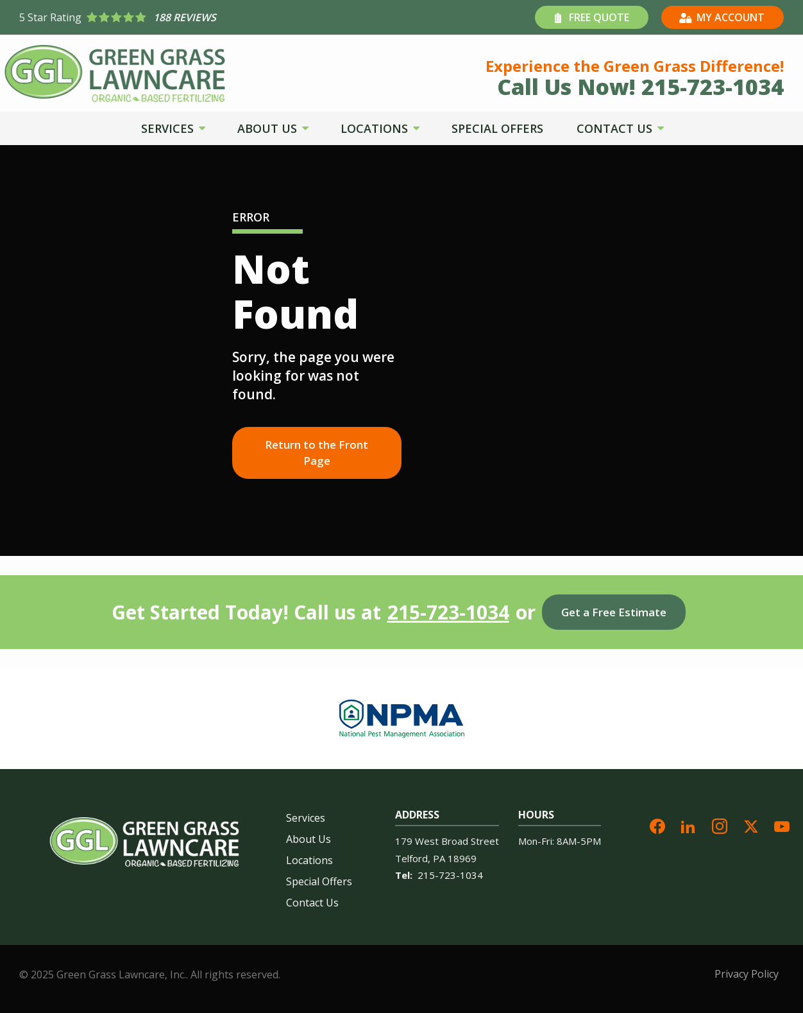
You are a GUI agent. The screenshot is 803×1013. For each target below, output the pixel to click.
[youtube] (782, 824)
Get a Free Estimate (613, 612)
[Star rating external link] (210, 17)
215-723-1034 (448, 612)
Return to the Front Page (316, 453)
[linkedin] (688, 824)
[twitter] (751, 824)
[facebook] (657, 824)
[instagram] (719, 824)
